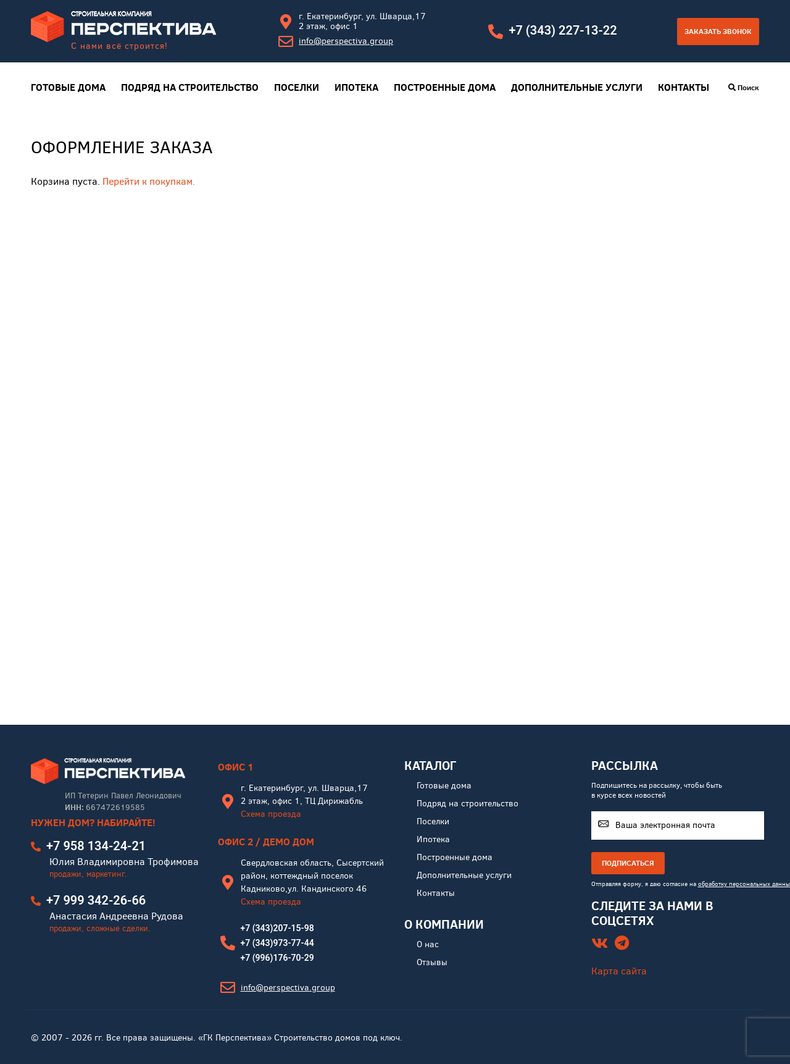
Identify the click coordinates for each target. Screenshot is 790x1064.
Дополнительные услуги (576, 87)
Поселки (296, 87)
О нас (428, 944)
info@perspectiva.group (346, 41)
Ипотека (356, 87)
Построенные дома (445, 87)
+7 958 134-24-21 (96, 845)
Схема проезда (271, 814)
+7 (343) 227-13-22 (563, 30)
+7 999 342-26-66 (96, 900)
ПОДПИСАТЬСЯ (628, 863)
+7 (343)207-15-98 (277, 928)
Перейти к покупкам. (148, 181)
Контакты (683, 87)
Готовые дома (68, 87)
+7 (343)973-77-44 (277, 943)
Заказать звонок (718, 31)
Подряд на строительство (190, 87)
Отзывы (432, 962)
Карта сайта (619, 971)
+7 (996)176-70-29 (277, 958)
